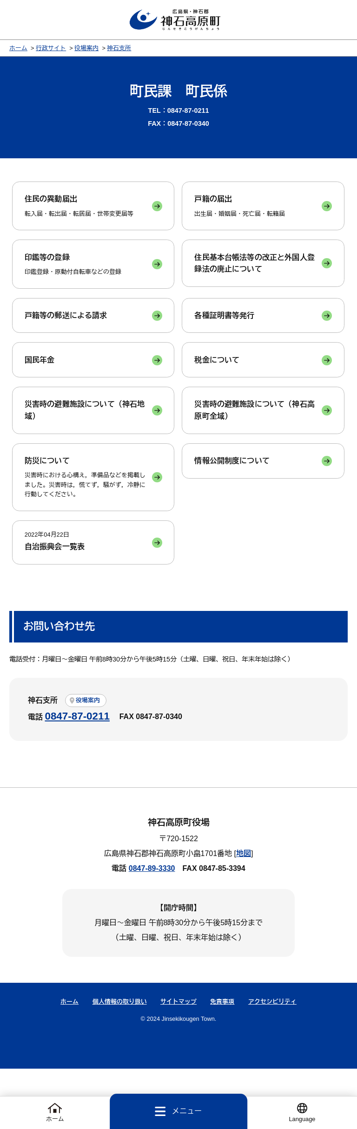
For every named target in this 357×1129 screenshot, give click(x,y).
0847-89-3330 (152, 929)
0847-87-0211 (77, 776)
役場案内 (86, 51)
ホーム (18, 51)
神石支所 (119, 51)
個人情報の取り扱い (120, 1061)
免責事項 (222, 1061)
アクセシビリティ (272, 1061)
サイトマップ (178, 1061)
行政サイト (51, 51)
